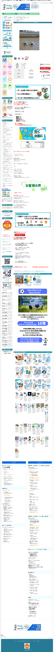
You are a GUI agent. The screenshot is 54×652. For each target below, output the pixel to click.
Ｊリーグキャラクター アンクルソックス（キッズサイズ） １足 (4, 286)
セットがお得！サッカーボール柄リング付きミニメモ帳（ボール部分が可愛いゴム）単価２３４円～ (46, 416)
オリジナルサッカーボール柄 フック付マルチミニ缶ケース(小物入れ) (7, 345)
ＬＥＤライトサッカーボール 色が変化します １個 (26, 440)
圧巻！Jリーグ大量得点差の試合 (7, 158)
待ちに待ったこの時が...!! (6, 175)
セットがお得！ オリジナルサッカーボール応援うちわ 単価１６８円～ (42, 428)
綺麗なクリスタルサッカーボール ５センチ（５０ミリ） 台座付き (7, 309)
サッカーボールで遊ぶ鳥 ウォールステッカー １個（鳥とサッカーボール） (46, 397)
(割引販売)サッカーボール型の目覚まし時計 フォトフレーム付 (21, 408)
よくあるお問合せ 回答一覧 (7, 144)
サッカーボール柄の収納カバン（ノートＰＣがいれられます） (17, 428)
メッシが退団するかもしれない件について (7, 179)
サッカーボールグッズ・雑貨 (20, 16)
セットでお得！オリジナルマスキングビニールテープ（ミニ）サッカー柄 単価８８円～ (46, 442)
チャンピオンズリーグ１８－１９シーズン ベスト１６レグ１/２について (7, 147)
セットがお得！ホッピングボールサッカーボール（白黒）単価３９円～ (17, 453)
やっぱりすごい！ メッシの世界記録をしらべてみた (7, 168)
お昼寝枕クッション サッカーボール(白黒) (34, 396)
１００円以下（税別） (26, 17)
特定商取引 (4, 122)
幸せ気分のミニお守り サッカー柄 (38, 440)
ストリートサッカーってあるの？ (7, 177)
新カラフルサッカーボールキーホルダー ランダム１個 (21, 441)
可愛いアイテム (23, 18)
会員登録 (35, 6)
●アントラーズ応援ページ (6, 139)
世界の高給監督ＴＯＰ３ (6, 161)
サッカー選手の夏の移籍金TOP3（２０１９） (7, 156)
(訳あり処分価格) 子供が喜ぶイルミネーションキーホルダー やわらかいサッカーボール (17, 442)
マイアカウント (35, 7)
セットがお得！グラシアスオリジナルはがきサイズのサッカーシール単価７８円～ (7, 199)
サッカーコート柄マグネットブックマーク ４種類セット (7, 293)
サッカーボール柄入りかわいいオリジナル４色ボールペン (42, 441)
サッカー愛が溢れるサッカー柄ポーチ (9, 286)
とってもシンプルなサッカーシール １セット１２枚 (7, 319)
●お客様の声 (5, 132)
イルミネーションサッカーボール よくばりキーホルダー (21, 396)
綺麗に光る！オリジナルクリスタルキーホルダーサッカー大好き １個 (26, 396)
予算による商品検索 (19, 17)
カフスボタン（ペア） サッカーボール (38, 395)
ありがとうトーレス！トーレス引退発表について (7, 154)
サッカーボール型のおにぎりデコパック (42, 395)
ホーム (8, 14)
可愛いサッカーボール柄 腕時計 (29, 440)
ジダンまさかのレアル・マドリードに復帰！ (7, 150)
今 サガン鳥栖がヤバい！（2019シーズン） (7, 152)
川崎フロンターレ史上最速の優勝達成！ (7, 186)
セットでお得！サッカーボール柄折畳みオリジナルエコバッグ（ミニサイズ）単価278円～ (34, 429)
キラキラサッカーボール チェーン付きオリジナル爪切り (42, 407)
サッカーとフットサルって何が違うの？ (7, 184)
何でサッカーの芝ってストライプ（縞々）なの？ (7, 172)
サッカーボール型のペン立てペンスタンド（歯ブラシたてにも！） (38, 408)
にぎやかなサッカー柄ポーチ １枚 (37, 371)
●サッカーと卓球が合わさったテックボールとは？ (7, 131)
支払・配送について (20, 14)
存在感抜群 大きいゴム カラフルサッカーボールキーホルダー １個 (19, 359)
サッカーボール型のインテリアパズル (17, 395)
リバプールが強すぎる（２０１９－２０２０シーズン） (7, 160)
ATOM (8, 353)
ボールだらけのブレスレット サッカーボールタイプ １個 (7, 300)
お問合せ (33, 14)
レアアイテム (18, 18)
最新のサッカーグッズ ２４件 (7, 142)
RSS (5, 353)
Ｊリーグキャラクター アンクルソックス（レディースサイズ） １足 (7, 274)
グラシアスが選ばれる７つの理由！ (7, 170)
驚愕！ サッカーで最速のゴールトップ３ (7, 163)
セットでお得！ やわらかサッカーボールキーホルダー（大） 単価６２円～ (7, 341)
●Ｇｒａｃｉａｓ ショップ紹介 (7, 127)
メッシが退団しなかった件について (7, 181)
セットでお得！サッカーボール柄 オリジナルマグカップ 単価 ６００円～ (29, 408)
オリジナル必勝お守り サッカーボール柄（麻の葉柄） (28, 371)
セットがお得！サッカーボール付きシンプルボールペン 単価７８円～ (7, 334)
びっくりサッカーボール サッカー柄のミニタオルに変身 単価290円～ (7, 338)
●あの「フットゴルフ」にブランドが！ (7, 138)
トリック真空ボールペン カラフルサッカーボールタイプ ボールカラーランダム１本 (21, 429)
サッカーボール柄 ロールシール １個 (28, 384)
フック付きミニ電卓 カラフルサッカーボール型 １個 (30, 427)
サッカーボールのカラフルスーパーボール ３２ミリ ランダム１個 (7, 313)
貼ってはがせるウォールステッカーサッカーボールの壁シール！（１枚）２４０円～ (34, 442)
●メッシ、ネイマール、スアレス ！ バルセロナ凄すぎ (7, 134)
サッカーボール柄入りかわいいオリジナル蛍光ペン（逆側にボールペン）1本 (17, 408)
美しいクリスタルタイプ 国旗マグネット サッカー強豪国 (19, 280)
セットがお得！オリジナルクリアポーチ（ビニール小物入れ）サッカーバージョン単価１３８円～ (38, 429)
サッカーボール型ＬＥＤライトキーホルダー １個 (37, 280)
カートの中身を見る (7, 205)
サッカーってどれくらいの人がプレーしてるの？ (7, 165)
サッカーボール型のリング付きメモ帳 (46, 406)
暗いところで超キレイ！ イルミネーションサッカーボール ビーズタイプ (29, 396)
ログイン (35, 5)
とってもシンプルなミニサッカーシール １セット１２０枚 (7, 323)
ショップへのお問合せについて (7, 143)
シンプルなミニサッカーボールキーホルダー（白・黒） (7, 297)
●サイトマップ (5, 126)
